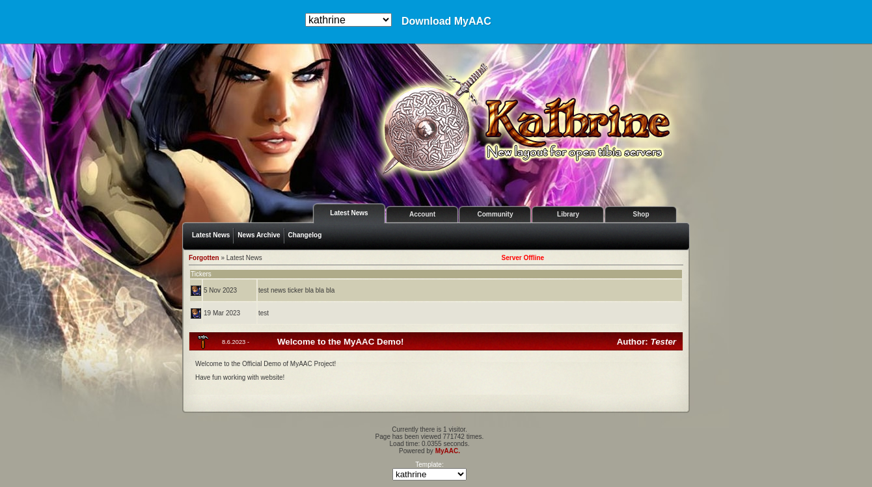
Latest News (349, 213)
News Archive (259, 235)
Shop (641, 214)
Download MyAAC (446, 21)
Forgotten (204, 257)
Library (568, 214)
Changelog (305, 235)
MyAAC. (447, 450)
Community (495, 214)
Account (422, 214)
